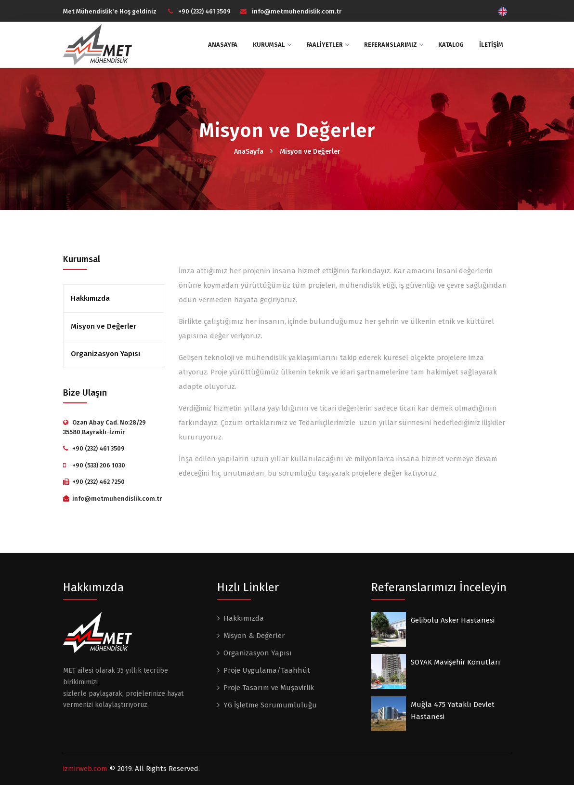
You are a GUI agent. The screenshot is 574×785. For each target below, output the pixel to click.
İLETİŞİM (491, 44)
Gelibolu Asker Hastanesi (453, 620)
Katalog (451, 44)
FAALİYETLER (327, 44)
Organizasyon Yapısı (105, 353)
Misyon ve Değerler (310, 151)
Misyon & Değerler (254, 635)
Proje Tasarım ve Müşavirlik (268, 687)
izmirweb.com (85, 768)
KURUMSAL (272, 44)
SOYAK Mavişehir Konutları (455, 662)
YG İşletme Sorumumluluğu (270, 705)
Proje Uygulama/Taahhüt (266, 670)
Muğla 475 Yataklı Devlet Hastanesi (453, 710)
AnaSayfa (248, 151)
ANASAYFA (222, 44)
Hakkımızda (90, 298)
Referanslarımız (393, 44)
